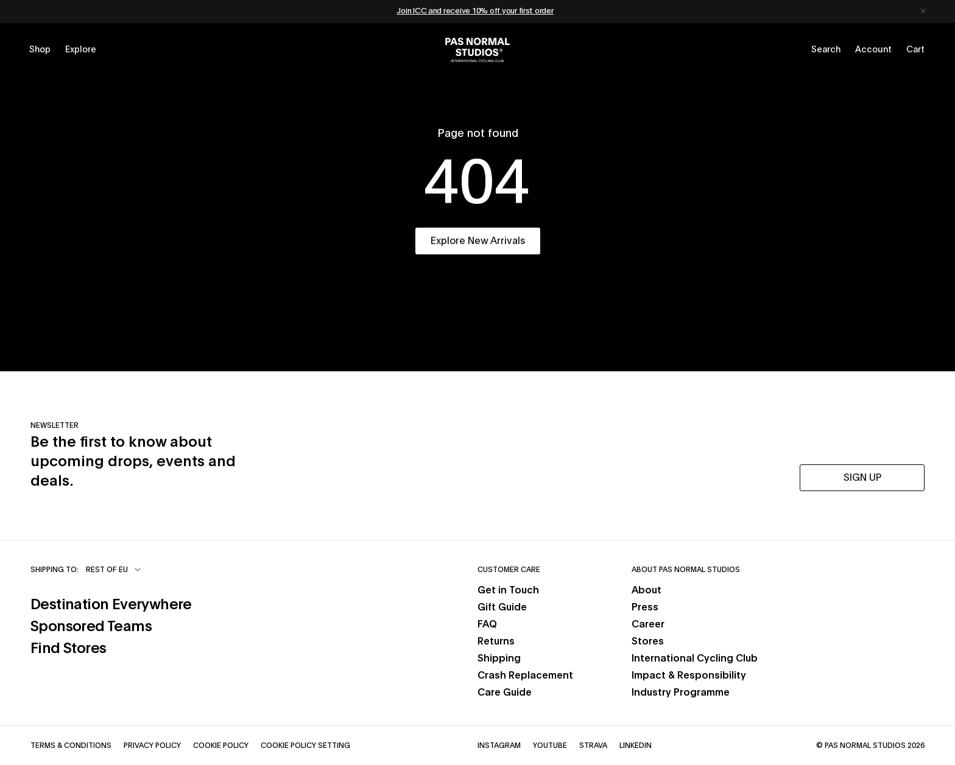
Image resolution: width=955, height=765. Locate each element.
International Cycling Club (695, 658)
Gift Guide (502, 607)
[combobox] (114, 570)
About (646, 590)
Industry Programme (681, 692)
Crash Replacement (525, 675)
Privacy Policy (152, 745)
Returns (496, 641)
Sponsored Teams (91, 627)
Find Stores (68, 648)
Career (648, 624)
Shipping (499, 658)
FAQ (487, 624)
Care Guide (504, 692)
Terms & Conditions (70, 745)
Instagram (499, 745)
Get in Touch (508, 590)
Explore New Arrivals (478, 241)
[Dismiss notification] (923, 11)
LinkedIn (635, 745)
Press (645, 607)
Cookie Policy (220, 745)
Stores (648, 641)
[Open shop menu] (40, 50)
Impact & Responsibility (689, 675)
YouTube (550, 745)
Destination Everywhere (111, 605)
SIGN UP (862, 478)
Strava (593, 745)
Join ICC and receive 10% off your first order (474, 11)
